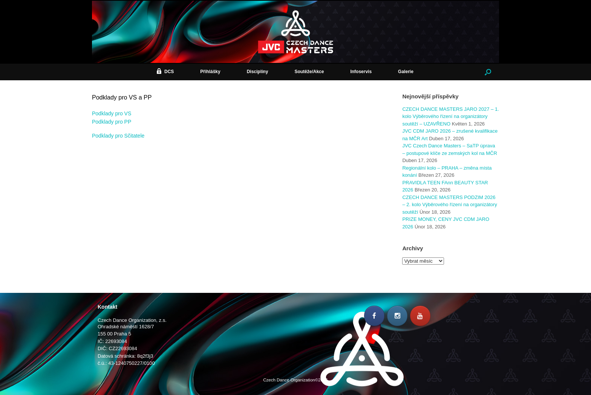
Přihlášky (210, 71)
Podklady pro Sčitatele (118, 136)
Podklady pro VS (111, 113)
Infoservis (361, 71)
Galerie (405, 71)
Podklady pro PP (111, 122)
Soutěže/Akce (309, 71)
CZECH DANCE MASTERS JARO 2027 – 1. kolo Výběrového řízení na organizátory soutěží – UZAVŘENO (450, 116)
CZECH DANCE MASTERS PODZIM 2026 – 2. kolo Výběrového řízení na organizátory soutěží (449, 204)
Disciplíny (257, 71)
